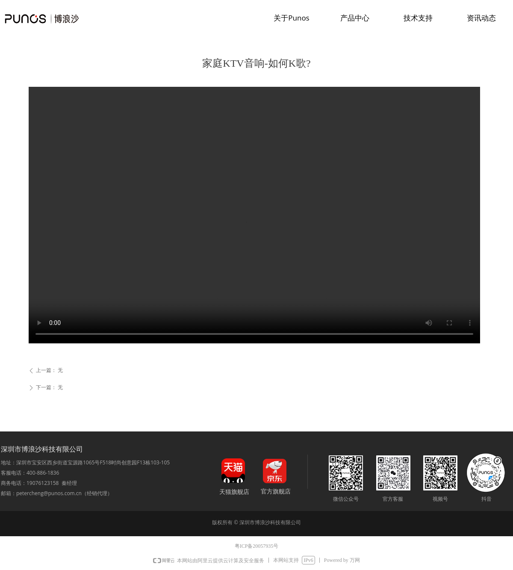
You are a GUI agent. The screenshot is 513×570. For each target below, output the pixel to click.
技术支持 (418, 18)
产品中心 (354, 18)
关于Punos (291, 18)
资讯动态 (481, 18)
